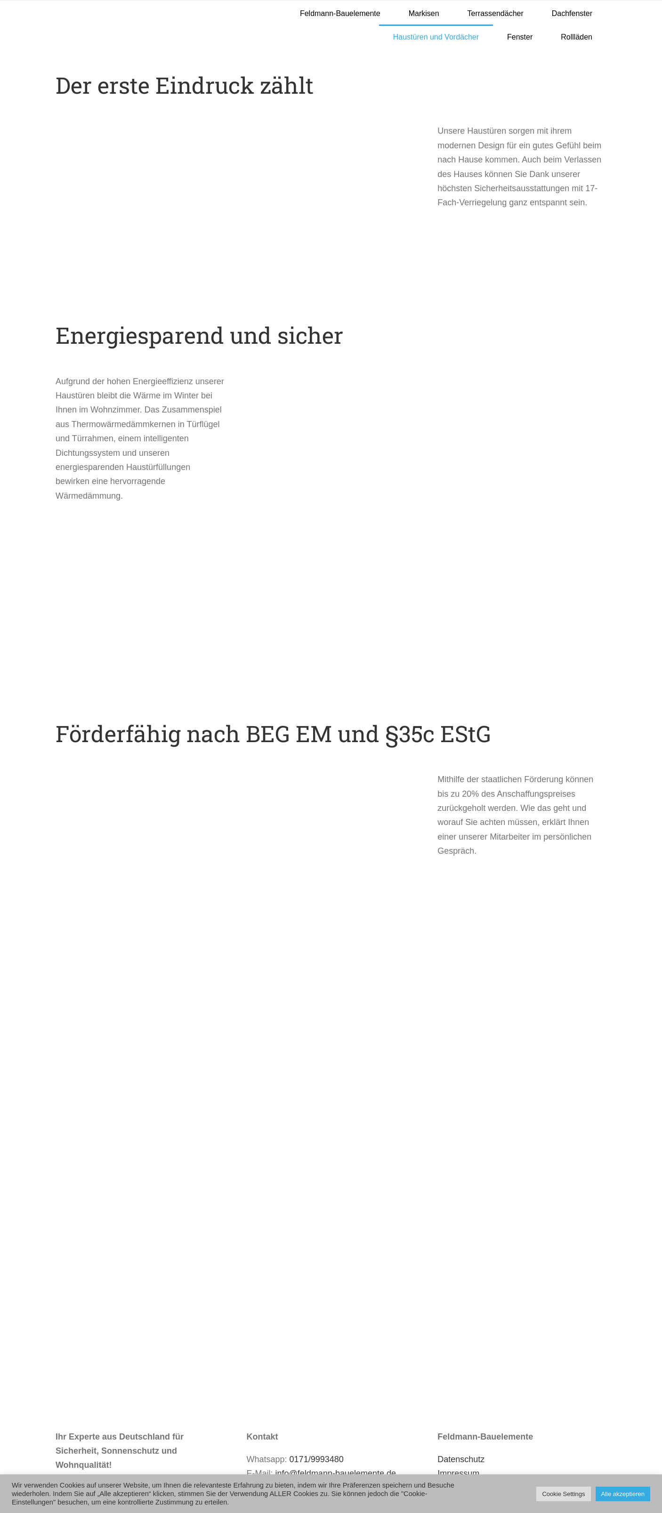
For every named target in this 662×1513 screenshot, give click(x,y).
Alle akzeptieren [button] (623, 1493)
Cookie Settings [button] (563, 1493)
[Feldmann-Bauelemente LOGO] (116, 4)
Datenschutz (460, 1459)
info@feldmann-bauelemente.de (335, 1473)
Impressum (458, 1473)
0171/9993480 (317, 1459)
